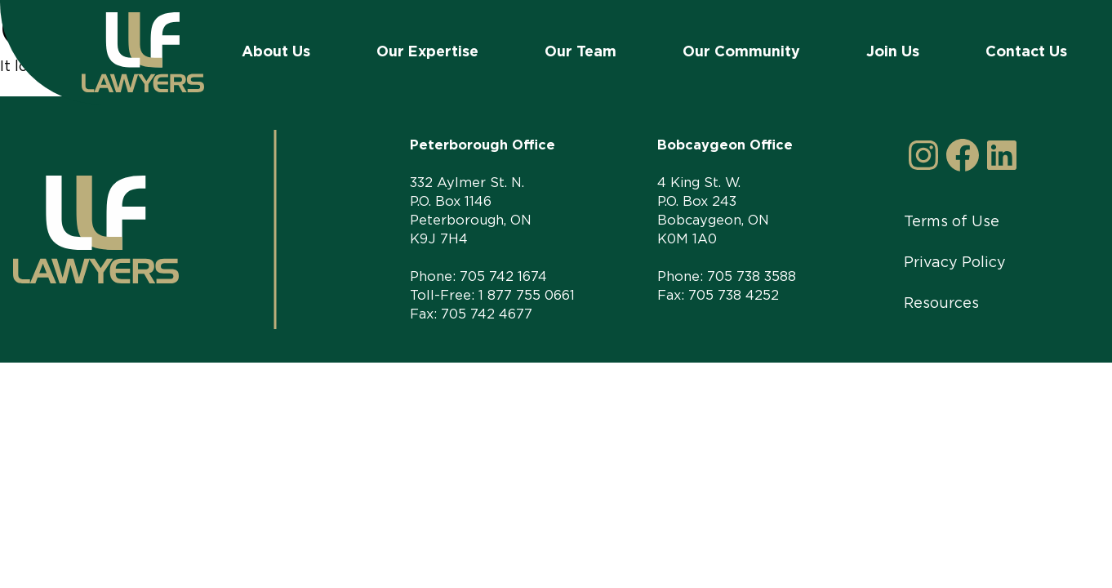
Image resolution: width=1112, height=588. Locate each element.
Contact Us (1026, 51)
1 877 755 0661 (526, 295)
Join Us (892, 51)
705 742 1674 (503, 276)
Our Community (741, 51)
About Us (276, 51)
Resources (941, 302)
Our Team (580, 51)
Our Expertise (427, 51)
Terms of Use (951, 220)
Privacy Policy (955, 261)
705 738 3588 (751, 276)
